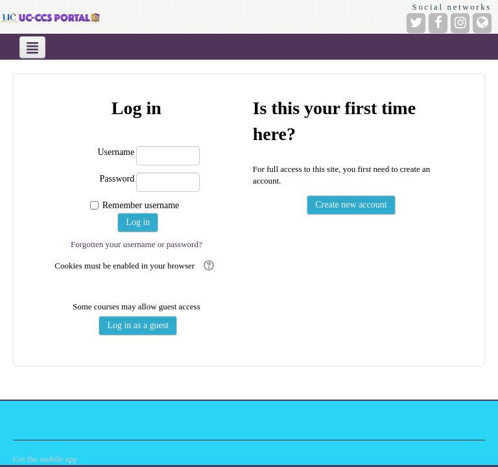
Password (117, 179)
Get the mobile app (45, 459)
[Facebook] (438, 23)
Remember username (141, 205)
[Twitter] (416, 23)
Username (115, 152)
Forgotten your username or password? (136, 244)
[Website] (482, 23)
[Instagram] (460, 23)
